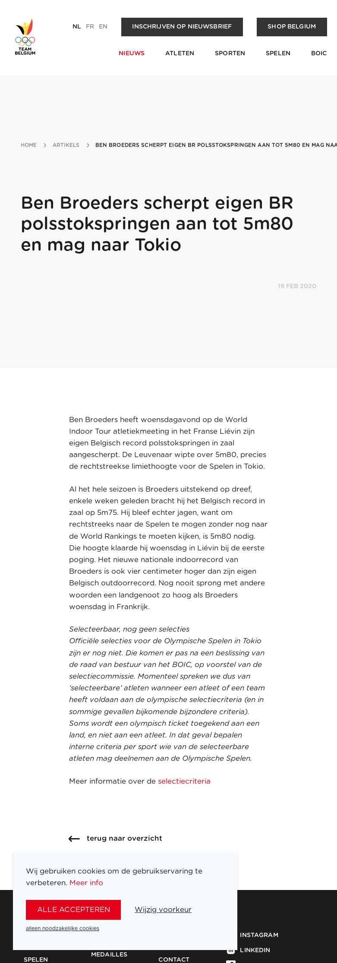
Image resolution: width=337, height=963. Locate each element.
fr (90, 27)
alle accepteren (73, 909)
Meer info (86, 883)
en (103, 27)
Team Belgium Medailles (115, 951)
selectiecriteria (185, 781)
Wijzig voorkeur (163, 909)
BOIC (319, 54)
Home (29, 145)
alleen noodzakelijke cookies (62, 928)
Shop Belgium (292, 27)
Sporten (230, 54)
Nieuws (132, 54)
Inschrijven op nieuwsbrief (182, 27)
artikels (66, 145)
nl (76, 27)
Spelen (278, 54)
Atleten (179, 54)
